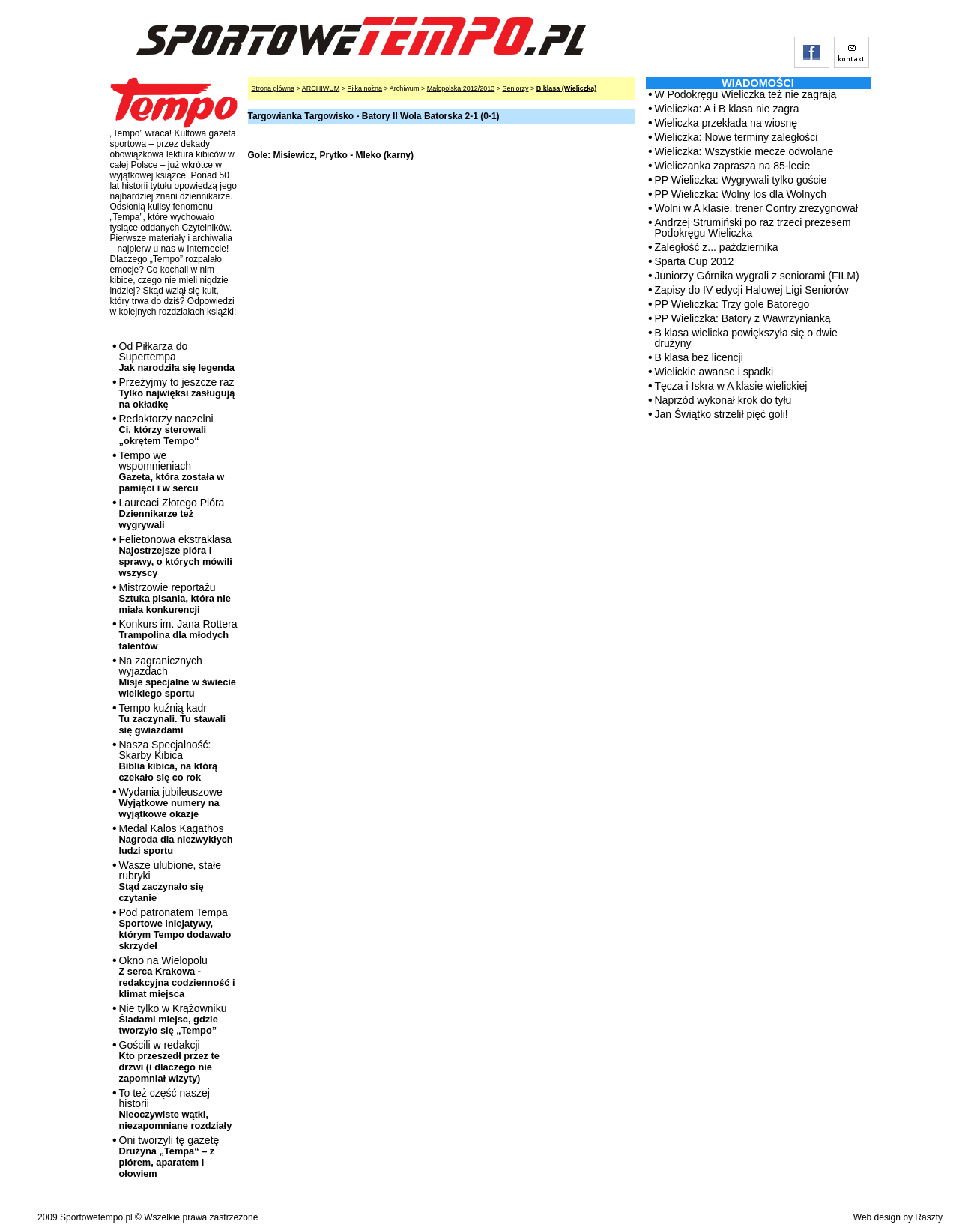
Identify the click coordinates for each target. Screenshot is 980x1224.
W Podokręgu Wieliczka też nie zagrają (746, 94)
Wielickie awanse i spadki (714, 372)
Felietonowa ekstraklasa (175, 555)
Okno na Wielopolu (177, 976)
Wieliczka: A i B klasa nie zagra (727, 109)
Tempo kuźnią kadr (172, 719)
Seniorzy (515, 88)
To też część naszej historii (175, 1109)
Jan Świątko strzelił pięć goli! (721, 414)
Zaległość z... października (716, 247)
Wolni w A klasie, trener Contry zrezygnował (756, 208)
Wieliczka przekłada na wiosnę (726, 123)
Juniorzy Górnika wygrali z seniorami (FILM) (757, 276)
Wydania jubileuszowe (171, 802)
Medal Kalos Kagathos (176, 839)
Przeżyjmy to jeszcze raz (177, 393)
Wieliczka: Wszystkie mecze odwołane (744, 151)
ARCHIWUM (321, 88)
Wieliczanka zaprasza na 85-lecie (733, 166)
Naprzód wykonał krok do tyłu (723, 400)
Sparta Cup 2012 (694, 261)
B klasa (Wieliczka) (566, 88)
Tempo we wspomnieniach (172, 471)
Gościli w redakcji (169, 1061)
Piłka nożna (365, 88)
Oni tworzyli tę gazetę (169, 1156)
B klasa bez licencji (699, 357)
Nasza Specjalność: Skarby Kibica (168, 761)
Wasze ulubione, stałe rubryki (170, 881)
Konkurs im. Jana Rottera (178, 635)
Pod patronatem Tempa (175, 928)
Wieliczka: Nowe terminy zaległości (736, 137)
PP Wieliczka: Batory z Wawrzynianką (743, 318)
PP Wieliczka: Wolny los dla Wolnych (741, 194)
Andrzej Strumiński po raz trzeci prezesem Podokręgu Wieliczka (753, 227)
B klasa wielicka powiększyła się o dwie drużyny (746, 338)
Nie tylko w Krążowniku (173, 1019)
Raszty (929, 1217)
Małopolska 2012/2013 (461, 88)
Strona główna (273, 88)
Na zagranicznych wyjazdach (178, 677)
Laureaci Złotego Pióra (172, 513)
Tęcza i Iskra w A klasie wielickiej (731, 386)
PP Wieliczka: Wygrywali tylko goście (741, 180)
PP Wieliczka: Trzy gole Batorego (732, 304)
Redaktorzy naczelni (166, 429)
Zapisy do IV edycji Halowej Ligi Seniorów (752, 290)
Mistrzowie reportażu (175, 598)
